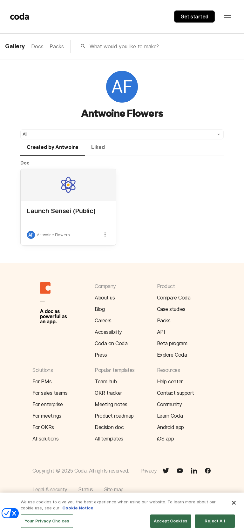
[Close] (234, 506)
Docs (37, 46)
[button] (122, 134)
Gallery (15, 47)
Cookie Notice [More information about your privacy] (77, 511)
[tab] (52, 150)
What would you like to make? (124, 46)
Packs (57, 46)
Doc (25, 162)
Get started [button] (194, 16)
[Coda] (19, 16)
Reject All (215, 524)
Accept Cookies (170, 524)
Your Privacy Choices (47, 524)
